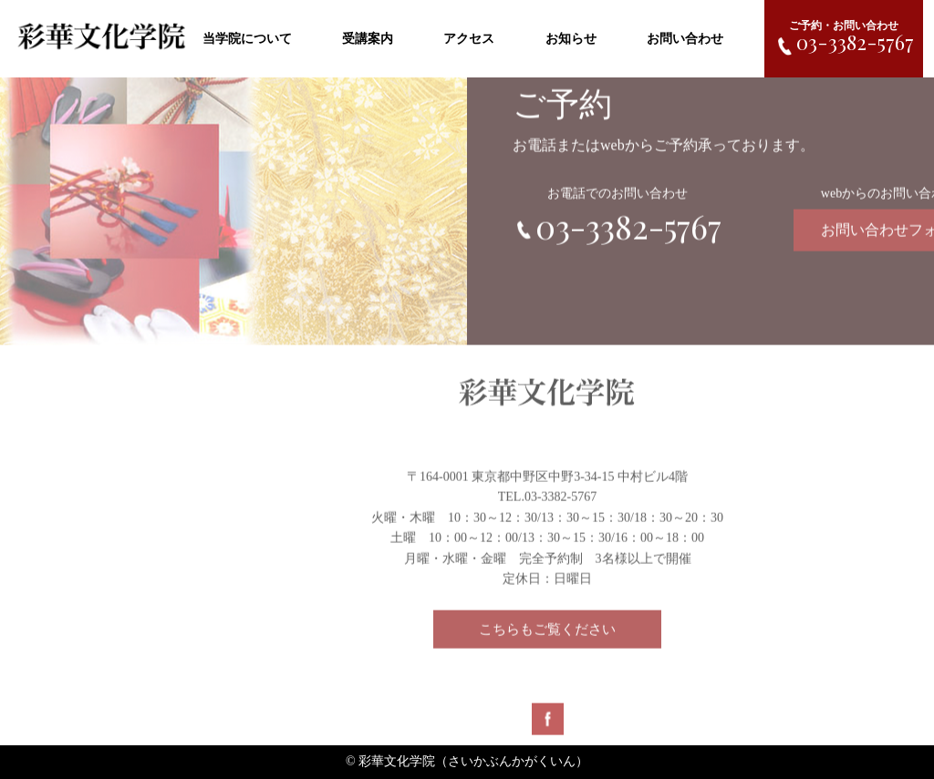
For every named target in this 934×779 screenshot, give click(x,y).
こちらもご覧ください (547, 632)
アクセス (468, 39)
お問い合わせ (685, 39)
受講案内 (367, 39)
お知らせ (571, 39)
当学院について (247, 39)
